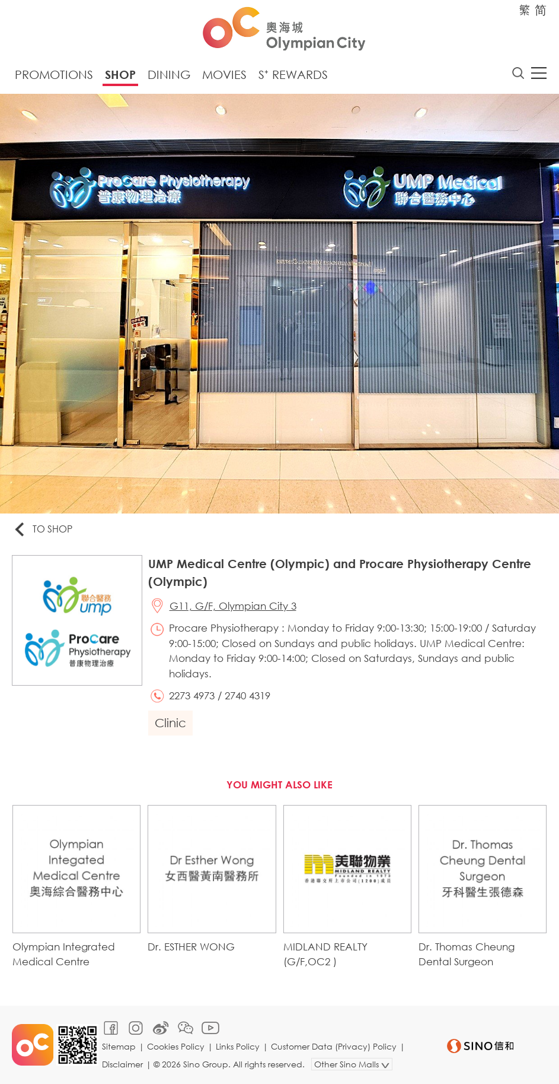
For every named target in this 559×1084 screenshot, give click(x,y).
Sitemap (119, 1046)
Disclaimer (122, 1064)
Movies (224, 74)
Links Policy (238, 1046)
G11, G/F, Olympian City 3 (233, 606)
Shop (120, 74)
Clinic (170, 723)
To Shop (42, 529)
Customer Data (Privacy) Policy (334, 1046)
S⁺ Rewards (293, 74)
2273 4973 (192, 695)
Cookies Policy (176, 1046)
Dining (169, 74)
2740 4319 (247, 695)
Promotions (54, 74)
